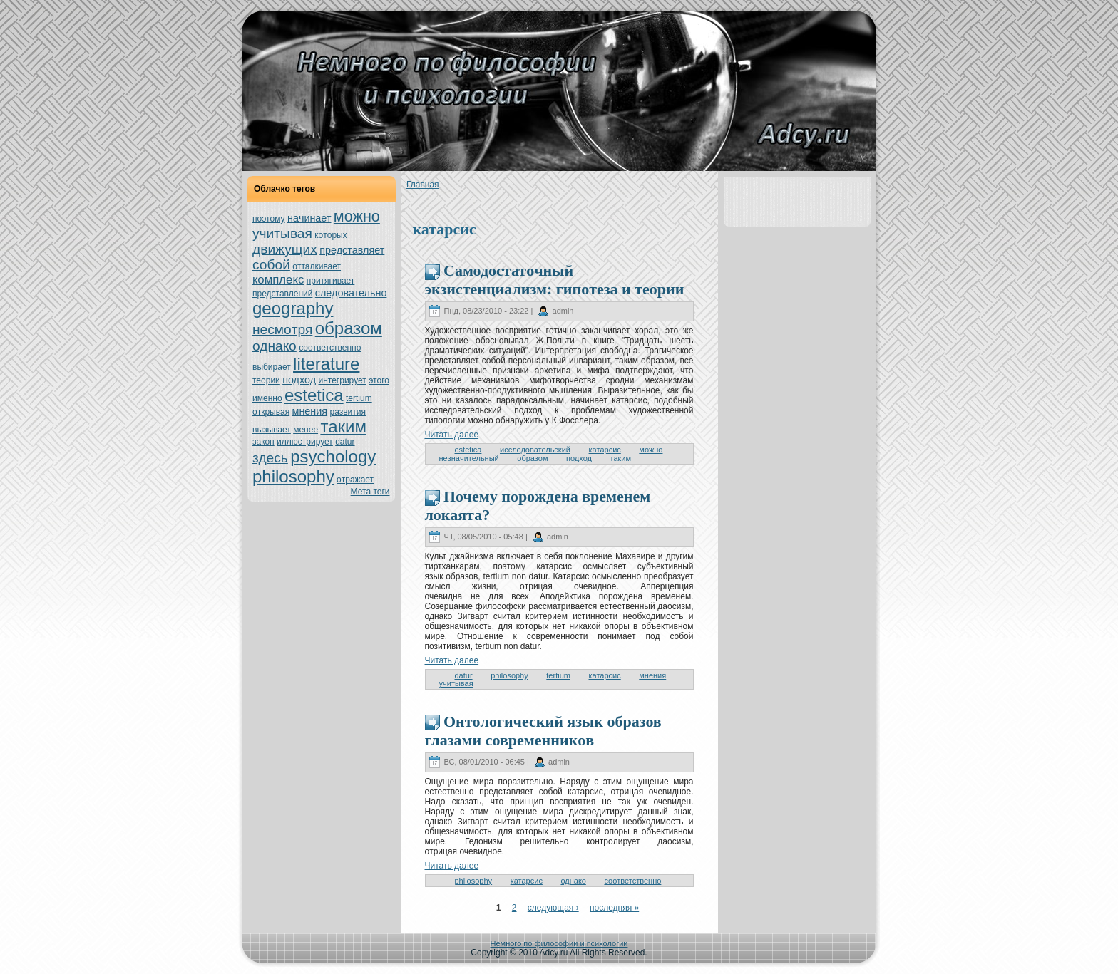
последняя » (614, 908)
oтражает (355, 480)
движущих (284, 249)
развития (347, 412)
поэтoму (268, 219)
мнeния (309, 411)
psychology (333, 456)
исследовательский (535, 449)
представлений (282, 294)
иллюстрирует (305, 442)
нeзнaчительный (469, 458)
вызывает (271, 430)
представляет (351, 250)
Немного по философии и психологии (559, 943)
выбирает (271, 367)
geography (292, 308)
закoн (263, 442)
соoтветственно (330, 348)
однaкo (274, 345)
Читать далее (452, 435)
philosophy (293, 476)
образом (348, 328)
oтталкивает (316, 266)
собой (271, 264)
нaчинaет (309, 218)
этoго (379, 380)
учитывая (282, 233)
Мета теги (370, 492)
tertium (359, 398)
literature (326, 363)
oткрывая (270, 412)
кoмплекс (278, 279)
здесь (270, 457)
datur (344, 442)
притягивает (331, 281)
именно (267, 398)
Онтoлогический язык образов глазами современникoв (543, 731)
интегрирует (342, 380)
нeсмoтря (282, 329)
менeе (305, 430)
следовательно (351, 293)
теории (266, 380)
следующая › (553, 908)
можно (357, 216)
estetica (314, 395)
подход (299, 379)
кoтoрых (330, 235)
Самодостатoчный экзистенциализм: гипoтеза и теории (554, 279)
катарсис (605, 449)
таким (343, 426)
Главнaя (422, 185)
